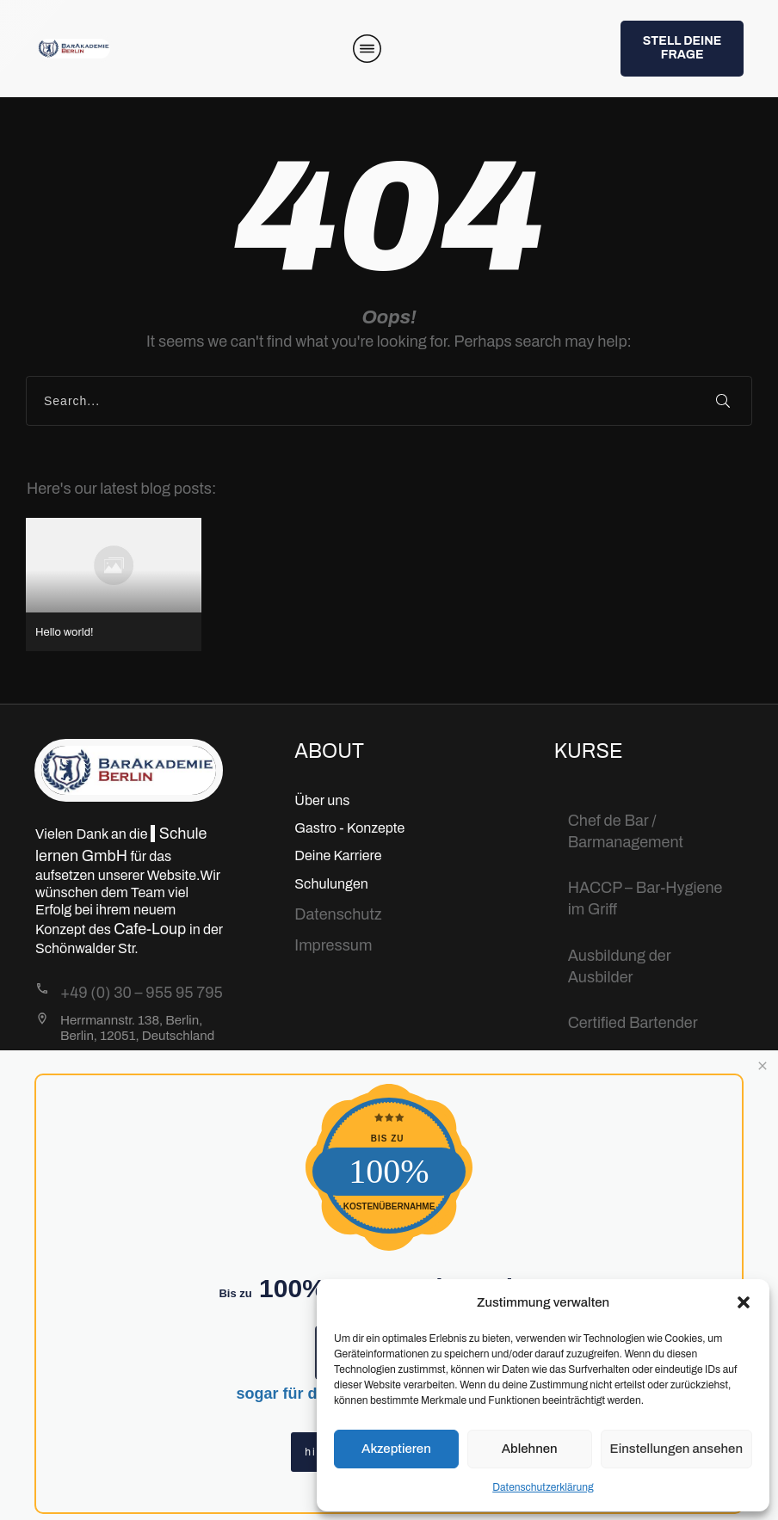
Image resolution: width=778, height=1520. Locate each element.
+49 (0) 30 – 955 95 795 (141, 992)
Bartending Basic (627, 1068)
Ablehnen (530, 1448)
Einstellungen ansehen (676, 1448)
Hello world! (113, 584)
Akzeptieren (396, 1448)
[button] (743, 1302)
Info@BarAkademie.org (141, 1062)
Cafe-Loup (151, 929)
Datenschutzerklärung (543, 1487)
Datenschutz (337, 914)
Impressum (333, 945)
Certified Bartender (633, 1022)
